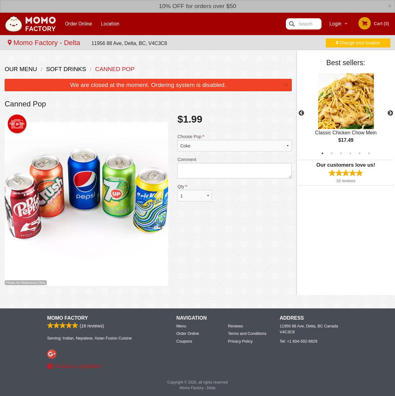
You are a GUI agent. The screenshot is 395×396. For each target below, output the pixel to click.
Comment (234, 167)
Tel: (298, 341)
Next (390, 113)
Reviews (235, 326)
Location (110, 24)
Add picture (17, 124)
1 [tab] (322, 153)
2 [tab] (332, 153)
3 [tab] (341, 153)
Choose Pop (234, 142)
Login (335, 24)
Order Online (78, 24)
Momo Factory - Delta (45, 43)
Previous (301, 113)
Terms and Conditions (247, 333)
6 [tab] (369, 153)
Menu (181, 326)
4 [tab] (350, 153)
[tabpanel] (346, 113)
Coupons (184, 341)
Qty (194, 192)
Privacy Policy (240, 341)
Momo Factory (67, 318)
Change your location (358, 42)
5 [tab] (360, 153)
